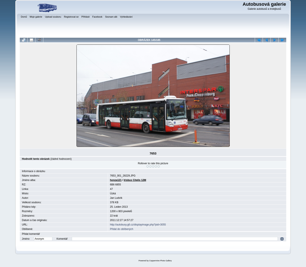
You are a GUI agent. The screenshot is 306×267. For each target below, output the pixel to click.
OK (281, 239)
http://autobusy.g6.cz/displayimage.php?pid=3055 (138, 224)
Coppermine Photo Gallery (160, 261)
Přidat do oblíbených (121, 229)
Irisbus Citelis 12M (135, 180)
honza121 (116, 180)
